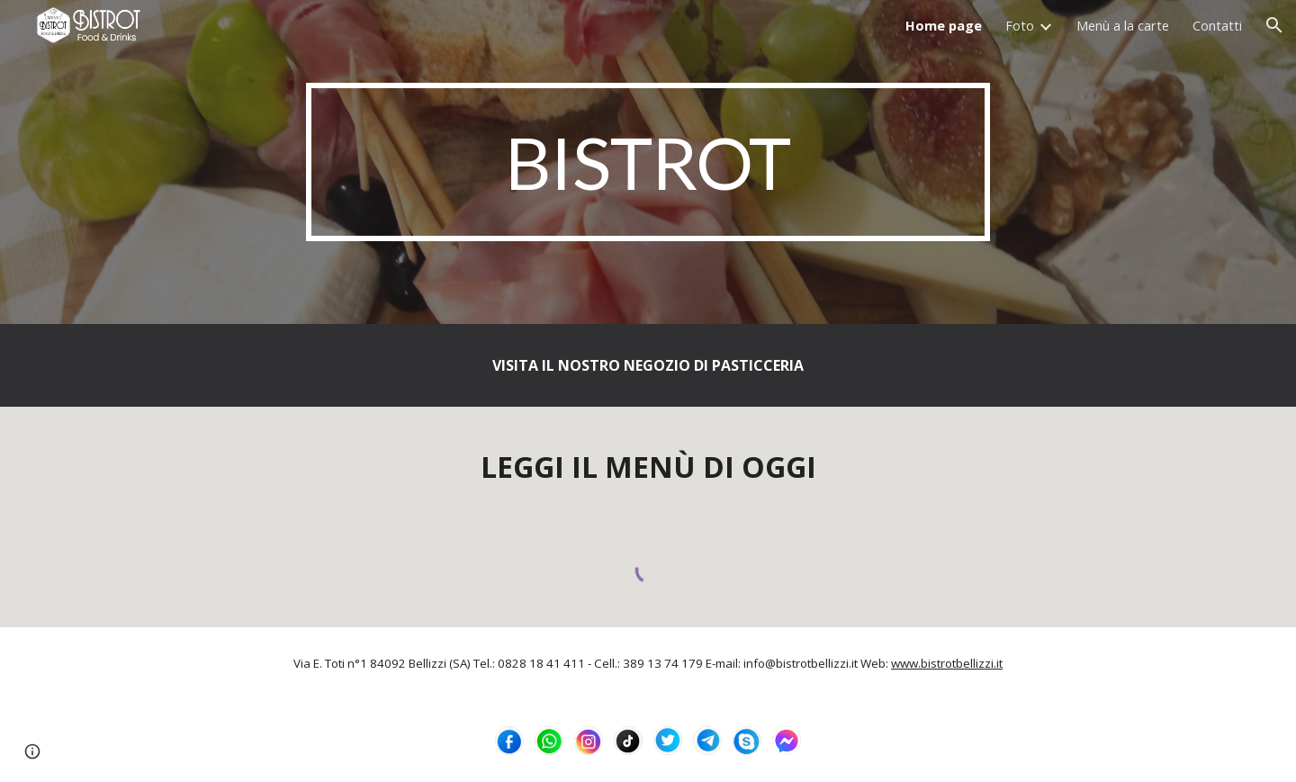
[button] (1274, 25)
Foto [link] (1019, 25)
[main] (648, 162)
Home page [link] (943, 25)
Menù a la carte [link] (1122, 25)
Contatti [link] (1217, 25)
